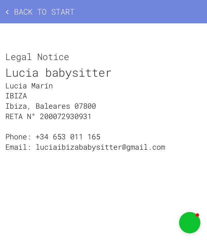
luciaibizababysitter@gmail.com (100, 147)
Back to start (40, 11)
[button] (189, 222)
